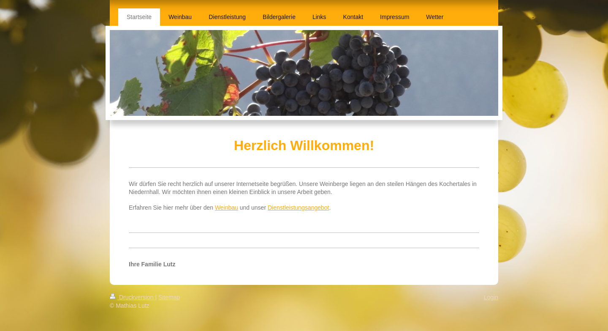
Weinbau (226, 207)
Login (491, 297)
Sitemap (169, 297)
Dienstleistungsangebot (298, 207)
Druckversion (132, 297)
